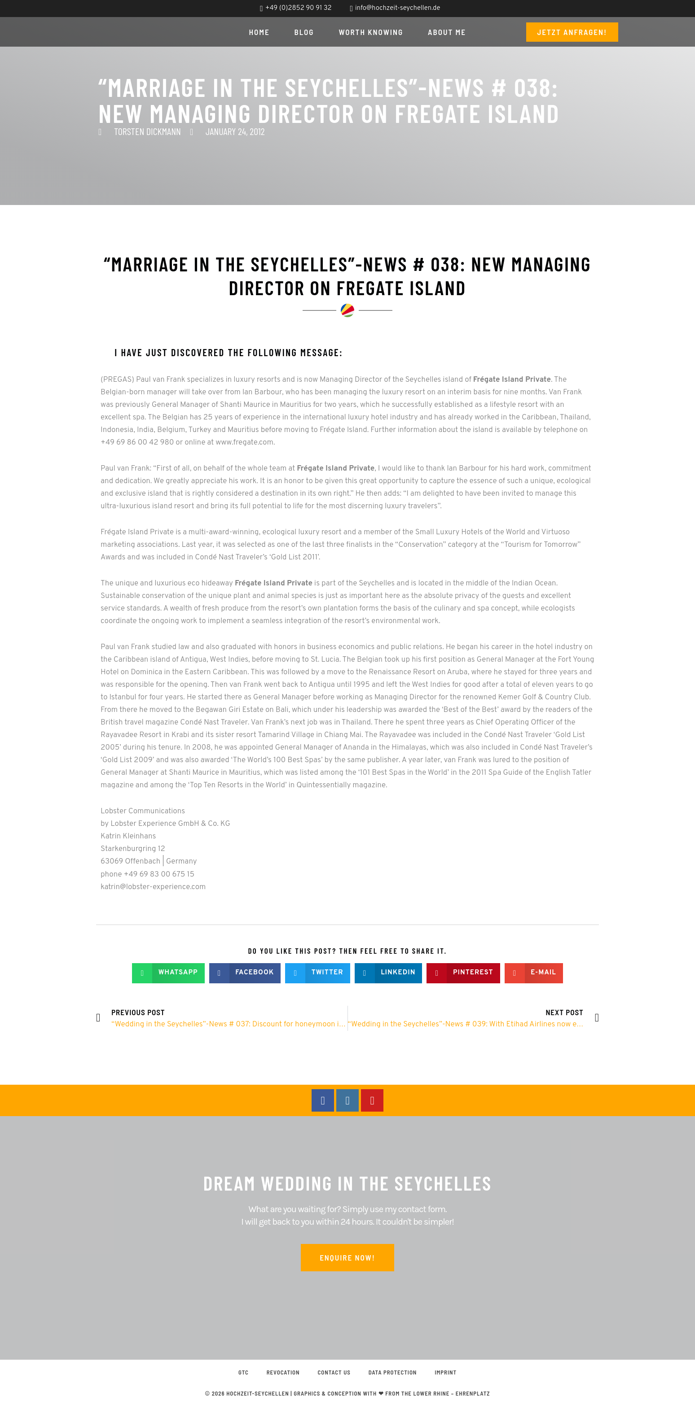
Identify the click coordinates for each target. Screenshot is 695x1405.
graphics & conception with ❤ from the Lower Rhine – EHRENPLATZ (392, 1393)
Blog (304, 31)
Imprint (446, 1372)
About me (447, 31)
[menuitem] (603, 9)
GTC (243, 1372)
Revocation (282, 1372)
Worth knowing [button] (371, 31)
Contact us (333, 1372)
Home (259, 31)
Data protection (393, 1372)
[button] (168, 973)
